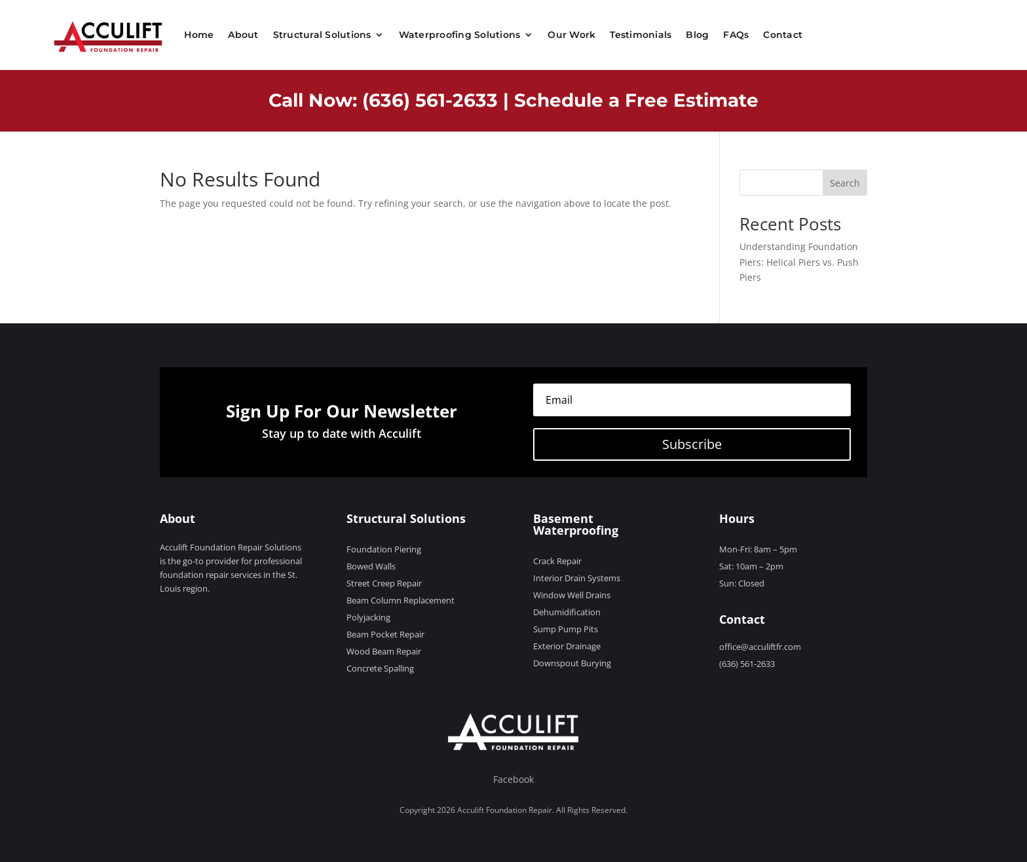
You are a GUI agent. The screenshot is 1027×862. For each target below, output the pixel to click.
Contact (782, 35)
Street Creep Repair (384, 583)
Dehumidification (567, 612)
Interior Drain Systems (576, 578)
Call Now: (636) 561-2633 (383, 100)
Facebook (513, 779)
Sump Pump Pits (565, 629)
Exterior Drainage (567, 646)
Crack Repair (557, 561)
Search (845, 183)
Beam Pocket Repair (385, 634)
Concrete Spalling (380, 668)
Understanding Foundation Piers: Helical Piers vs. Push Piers (799, 262)
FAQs (736, 35)
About (243, 35)
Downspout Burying (572, 663)
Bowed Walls (371, 566)
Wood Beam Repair (383, 651)
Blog (697, 35)
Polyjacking (368, 617)
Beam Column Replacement (400, 600)
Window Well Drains (571, 595)
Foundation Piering (383, 549)
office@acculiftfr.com (760, 647)
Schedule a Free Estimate (636, 100)
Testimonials (640, 35)
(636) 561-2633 (747, 664)
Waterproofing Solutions (460, 35)
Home (199, 35)
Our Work (571, 35)
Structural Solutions (322, 35)
